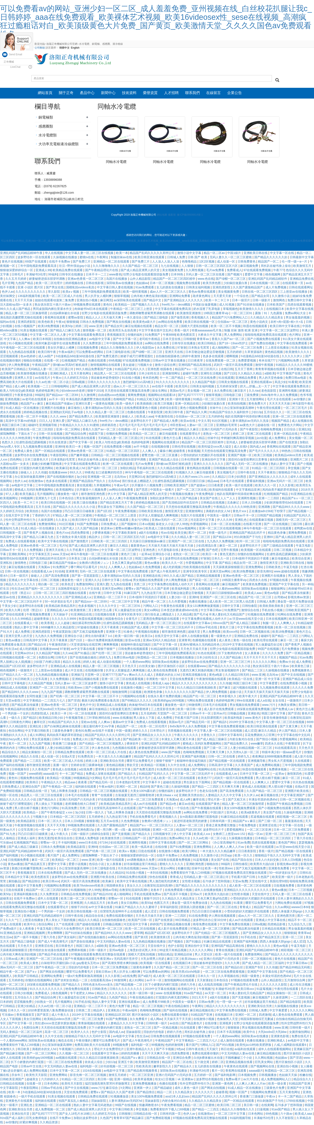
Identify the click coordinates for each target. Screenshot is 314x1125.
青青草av (203, 339)
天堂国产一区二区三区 (172, 714)
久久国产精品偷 (187, 499)
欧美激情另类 (111, 839)
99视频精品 (81, 778)
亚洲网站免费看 (180, 296)
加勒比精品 (127, 468)
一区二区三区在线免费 (201, 378)
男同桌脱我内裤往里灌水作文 (53, 309)
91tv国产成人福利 (12, 1118)
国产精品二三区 (253, 671)
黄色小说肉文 (259, 322)
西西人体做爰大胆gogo (287, 912)
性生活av (17, 589)
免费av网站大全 (296, 313)
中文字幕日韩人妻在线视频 (115, 288)
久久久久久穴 (204, 1092)
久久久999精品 (21, 619)
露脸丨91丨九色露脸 (269, 313)
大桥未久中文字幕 (210, 335)
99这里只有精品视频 (173, 950)
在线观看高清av (101, 981)
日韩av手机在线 (207, 628)
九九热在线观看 (121, 585)
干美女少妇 (10, 606)
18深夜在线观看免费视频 (253, 709)
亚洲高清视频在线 (194, 675)
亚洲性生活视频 (211, 374)
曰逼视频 (136, 692)
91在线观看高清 (286, 748)
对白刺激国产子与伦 (248, 537)
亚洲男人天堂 (23, 378)
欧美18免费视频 (49, 326)
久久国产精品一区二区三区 (140, 266)
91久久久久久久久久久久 (173, 382)
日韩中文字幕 (111, 580)
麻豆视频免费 (249, 266)
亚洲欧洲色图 (195, 864)
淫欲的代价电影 (79, 968)
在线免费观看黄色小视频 (141, 408)
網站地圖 (162, 215)
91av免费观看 (145, 288)
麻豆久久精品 (119, 546)
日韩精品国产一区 (134, 839)
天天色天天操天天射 (194, 649)
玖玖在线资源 (58, 443)
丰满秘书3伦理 (36, 275)
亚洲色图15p (86, 830)
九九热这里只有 (152, 593)
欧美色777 (205, 778)
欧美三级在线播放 (85, 503)
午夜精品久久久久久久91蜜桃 (79, 425)
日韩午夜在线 (246, 473)
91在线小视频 (131, 378)
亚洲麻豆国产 (303, 1049)
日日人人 (45, 421)
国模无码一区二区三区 (291, 520)
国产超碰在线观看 (88, 925)
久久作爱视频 (177, 602)
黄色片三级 (129, 554)
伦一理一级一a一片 (295, 262)
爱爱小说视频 (78, 864)
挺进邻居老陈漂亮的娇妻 (191, 821)
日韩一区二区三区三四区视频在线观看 (61, 593)
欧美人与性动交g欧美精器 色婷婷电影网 (27, 391)
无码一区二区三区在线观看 (97, 572)
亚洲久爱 (59, 421)
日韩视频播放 (268, 1075)
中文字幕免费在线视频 (234, 925)
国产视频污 (235, 275)
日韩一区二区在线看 (222, 757)
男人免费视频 (212, 632)
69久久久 (76, 473)
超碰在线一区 (266, 425)
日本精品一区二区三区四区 (68, 817)
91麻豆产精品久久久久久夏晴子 (136, 907)
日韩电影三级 (232, 395)
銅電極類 (45, 118)
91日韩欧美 (22, 679)
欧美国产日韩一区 (140, 920)
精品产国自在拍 (242, 860)
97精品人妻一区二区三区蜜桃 (72, 516)
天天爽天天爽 (215, 752)
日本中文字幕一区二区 (255, 774)
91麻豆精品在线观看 (235, 817)
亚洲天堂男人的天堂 (19, 636)
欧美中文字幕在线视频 (53, 542)
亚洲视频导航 (48, 425)
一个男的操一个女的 (16, 714)
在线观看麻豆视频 (261, 520)
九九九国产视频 (52, 692)
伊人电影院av (145, 348)
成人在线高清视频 (210, 985)
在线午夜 (95, 593)
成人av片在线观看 (145, 804)
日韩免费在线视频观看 (133, 649)
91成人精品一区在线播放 (22, 408)
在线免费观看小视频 (118, 447)
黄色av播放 (152, 563)
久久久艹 (11, 920)
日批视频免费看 (88, 348)
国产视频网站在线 (204, 770)
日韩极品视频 (236, 714)
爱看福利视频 (256, 481)
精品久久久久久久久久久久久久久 (195, 684)
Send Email (12, 54)
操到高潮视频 (279, 460)
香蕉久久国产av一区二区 (229, 339)
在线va (126, 580)
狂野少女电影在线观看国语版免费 (146, 275)
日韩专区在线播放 (71, 275)
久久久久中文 (108, 606)
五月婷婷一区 (203, 1075)
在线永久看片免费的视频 (164, 696)
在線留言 (213, 93)
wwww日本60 (300, 907)
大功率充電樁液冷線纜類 (58, 145)
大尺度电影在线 (168, 550)
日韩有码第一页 (221, 821)
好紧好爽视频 (28, 1123)
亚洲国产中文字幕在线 (284, 585)
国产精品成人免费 (166, 421)
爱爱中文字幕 (254, 275)
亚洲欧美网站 (17, 554)
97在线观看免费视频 (257, 270)
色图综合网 (45, 658)
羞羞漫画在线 (294, 821)
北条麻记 (233, 503)
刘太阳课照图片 (212, 718)
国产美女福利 (67, 938)
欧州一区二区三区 (248, 542)
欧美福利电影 (181, 589)
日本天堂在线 (172, 339)
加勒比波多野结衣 (162, 499)
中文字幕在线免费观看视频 (255, 628)
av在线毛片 (43, 378)
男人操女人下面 (144, 718)
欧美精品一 (123, 305)
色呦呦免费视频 (271, 430)
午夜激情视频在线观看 (211, 679)
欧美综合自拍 (64, 839)
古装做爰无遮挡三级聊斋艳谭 (129, 709)
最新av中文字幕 (124, 722)
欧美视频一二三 (39, 387)
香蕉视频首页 (116, 335)
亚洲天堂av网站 (221, 572)
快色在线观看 (158, 877)
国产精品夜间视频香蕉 (142, 1071)
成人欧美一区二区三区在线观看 (174, 778)
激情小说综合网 (166, 365)
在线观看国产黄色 (208, 804)
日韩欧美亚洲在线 (150, 511)
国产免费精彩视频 (158, 1118)
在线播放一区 (127, 430)
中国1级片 (234, 253)
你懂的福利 (135, 335)
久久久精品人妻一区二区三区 (106, 412)
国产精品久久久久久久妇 (271, 258)
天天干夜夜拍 (267, 473)
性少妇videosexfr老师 (71, 391)
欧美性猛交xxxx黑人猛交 (215, 447)
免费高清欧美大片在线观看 (92, 1045)
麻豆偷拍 (74, 408)
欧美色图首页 (186, 335)
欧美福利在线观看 (221, 490)
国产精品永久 (47, 800)
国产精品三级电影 (156, 318)
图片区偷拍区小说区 (172, 666)
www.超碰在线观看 (287, 572)
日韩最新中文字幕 (302, 258)
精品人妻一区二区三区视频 (101, 666)
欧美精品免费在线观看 (68, 270)
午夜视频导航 (75, 718)
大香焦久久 (208, 735)
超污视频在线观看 (245, 688)
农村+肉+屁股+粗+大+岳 (287, 322)
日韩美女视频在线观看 (233, 382)
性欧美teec (76, 688)
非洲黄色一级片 (157, 679)
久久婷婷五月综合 (76, 378)
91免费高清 (86, 757)
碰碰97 (33, 425)
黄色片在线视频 (13, 262)
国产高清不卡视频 (175, 894)
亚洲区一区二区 (127, 787)
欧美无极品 (27, 494)
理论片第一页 (216, 800)
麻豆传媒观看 (168, 434)
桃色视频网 (273, 275)
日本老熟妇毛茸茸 (63, 460)
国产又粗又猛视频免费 (88, 632)
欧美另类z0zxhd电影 (186, 972)
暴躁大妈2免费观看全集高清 (100, 701)
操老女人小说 (165, 524)
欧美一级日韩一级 (127, 636)
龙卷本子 (156, 890)
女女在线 (278, 701)
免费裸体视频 (278, 770)
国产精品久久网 (197, 412)
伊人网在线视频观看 (222, 916)
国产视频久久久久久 (146, 305)
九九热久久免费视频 (221, 542)
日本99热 (177, 275)
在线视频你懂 (160, 447)
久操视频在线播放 (65, 258)
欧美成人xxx (202, 834)
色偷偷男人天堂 (228, 1019)
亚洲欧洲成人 (59, 374)
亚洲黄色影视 (280, 1036)
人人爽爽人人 (117, 567)
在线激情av (36, 481)
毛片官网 (8, 283)
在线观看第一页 (293, 283)
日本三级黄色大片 (36, 460)
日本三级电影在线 (118, 352)
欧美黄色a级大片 (145, 322)
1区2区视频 (207, 262)
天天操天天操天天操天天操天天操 (171, 546)
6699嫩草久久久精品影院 (58, 628)
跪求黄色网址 (202, 296)
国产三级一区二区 (216, 748)
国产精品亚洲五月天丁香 (117, 503)
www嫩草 (257, 744)
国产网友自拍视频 (119, 322)
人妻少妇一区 (177, 598)
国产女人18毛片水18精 (75, 1114)
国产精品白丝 (37, 645)
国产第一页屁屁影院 (85, 576)
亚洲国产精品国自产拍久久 (87, 481)
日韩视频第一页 (11, 533)
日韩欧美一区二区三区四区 (109, 542)
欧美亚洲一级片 (283, 877)
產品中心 (87, 93)
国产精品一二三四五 (286, 636)
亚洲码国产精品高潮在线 (195, 365)
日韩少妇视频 (23, 993)
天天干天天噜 (56, 826)
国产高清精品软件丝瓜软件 (180, 503)
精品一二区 (165, 1092)
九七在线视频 (170, 266)
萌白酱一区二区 (49, 585)
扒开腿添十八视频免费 (146, 486)
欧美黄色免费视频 (255, 585)
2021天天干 (200, 998)
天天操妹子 (61, 615)
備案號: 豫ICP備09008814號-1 (185, 215)
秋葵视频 (194, 451)
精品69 (144, 787)
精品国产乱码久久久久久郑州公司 (152, 253)
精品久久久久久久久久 (20, 585)
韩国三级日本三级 (14, 425)
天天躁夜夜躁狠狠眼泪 (228, 567)
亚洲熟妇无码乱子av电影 (67, 412)
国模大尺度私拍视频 (195, 326)
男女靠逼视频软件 (88, 499)
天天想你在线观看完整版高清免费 (128, 391)
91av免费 (198, 550)
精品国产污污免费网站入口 (230, 318)
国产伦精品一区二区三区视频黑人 (102, 744)
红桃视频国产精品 (73, 361)
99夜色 (89, 473)
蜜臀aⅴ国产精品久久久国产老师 (147, 589)
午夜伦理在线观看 (269, 408)
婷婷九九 (105, 658)
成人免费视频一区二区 (50, 1110)
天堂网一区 (93, 675)
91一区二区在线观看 (83, 714)
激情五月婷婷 (117, 1075)
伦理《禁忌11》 (22, 593)
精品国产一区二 (269, 262)
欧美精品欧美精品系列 (61, 606)
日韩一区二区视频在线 (255, 632)
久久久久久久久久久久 (30, 292)
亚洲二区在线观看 (259, 434)
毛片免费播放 (290, 649)
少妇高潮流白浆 (207, 546)
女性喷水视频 (191, 882)
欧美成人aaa (144, 417)
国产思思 (142, 490)
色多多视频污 (87, 606)
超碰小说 (236, 692)
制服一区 (269, 623)
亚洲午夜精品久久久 (140, 1049)
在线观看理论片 (190, 434)
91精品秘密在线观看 (165, 649)
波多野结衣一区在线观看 (34, 258)
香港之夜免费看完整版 (221, 826)
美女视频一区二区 (199, 391)
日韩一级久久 (95, 813)
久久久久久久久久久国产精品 (184, 692)
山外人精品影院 (141, 279)
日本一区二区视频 (162, 283)
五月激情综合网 (295, 981)
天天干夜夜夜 (110, 628)
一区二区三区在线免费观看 (64, 1062)
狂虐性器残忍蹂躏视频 (31, 443)
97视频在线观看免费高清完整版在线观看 (239, 873)
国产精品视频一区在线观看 (227, 761)
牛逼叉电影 (304, 546)
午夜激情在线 (164, 417)
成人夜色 (225, 641)
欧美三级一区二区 (73, 899)
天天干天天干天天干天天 (260, 658)
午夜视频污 (206, 989)
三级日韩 (296, 524)
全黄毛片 (132, 619)
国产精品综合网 (76, 434)
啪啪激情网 (120, 692)
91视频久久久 (185, 473)
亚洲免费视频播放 (145, 1084)
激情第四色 (295, 774)
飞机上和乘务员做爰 (64, 791)
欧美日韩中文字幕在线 (285, 326)
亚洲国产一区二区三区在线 (186, 542)
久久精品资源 (49, 1123)
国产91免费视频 (181, 847)
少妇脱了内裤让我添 (47, 662)
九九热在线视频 (221, 903)
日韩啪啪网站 (60, 387)
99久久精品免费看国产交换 (94, 369)
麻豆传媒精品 (280, 559)
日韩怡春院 (250, 606)
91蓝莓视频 (201, 860)
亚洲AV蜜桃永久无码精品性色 (200, 645)
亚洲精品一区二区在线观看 (111, 262)
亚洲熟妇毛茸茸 (227, 425)
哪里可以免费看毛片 (140, 761)
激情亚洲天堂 (174, 511)
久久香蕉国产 (244, 765)
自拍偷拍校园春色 (168, 357)
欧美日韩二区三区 (229, 1105)
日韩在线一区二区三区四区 (260, 292)
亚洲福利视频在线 (26, 894)
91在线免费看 (97, 899)
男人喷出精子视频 (268, 778)
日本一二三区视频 (300, 890)
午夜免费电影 (42, 438)
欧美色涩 (67, 585)
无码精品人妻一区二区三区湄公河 (51, 369)
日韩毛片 (17, 275)
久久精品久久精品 (250, 374)
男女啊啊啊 (55, 933)
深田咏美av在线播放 (120, 283)
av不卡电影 (142, 447)
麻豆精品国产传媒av (60, 404)
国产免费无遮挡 (108, 357)
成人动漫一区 (226, 262)
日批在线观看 (147, 851)
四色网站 (16, 460)
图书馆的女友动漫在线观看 (47, 950)
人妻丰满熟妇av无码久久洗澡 (102, 408)
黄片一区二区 (17, 744)
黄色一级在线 (242, 641)
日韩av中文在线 (31, 1067)
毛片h (63, 546)
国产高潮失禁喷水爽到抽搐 (120, 963)
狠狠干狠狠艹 (107, 649)
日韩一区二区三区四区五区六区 (217, 266)
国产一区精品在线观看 (50, 451)
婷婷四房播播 (130, 1054)
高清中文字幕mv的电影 (21, 421)
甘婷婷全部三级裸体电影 (87, 765)
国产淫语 (74, 701)
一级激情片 (25, 671)
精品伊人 (94, 537)
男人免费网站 (233, 335)
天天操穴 (212, 1049)
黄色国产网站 (287, 843)
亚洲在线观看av (262, 382)
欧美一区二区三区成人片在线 (63, 296)
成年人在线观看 (48, 899)
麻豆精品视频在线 (202, 1011)
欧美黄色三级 (300, 666)
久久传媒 (41, 473)
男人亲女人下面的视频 (61, 920)
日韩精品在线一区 (35, 791)
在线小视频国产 (25, 326)
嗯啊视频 (232, 357)
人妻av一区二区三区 (200, 425)
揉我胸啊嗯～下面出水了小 (18, 434)
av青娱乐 (50, 869)
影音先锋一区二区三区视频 (88, 1075)
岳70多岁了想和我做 (216, 882)
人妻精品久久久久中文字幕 (223, 795)
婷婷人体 (89, 662)
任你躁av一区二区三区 (232, 322)
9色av (180, 1049)
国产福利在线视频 (12, 765)
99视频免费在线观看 (87, 305)
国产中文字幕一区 (125, 339)
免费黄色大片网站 (290, 425)
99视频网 (27, 499)
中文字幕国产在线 (289, 374)
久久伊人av (251, 795)
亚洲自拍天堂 (20, 1114)
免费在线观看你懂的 (120, 916)
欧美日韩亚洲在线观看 (149, 258)
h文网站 (95, 778)
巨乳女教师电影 (37, 1118)
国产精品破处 (163, 1088)
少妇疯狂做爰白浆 (235, 283)
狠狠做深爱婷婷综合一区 (17, 270)
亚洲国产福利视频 (193, 757)
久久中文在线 (90, 589)
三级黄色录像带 (62, 731)
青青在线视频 (225, 950)
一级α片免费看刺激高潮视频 (104, 641)
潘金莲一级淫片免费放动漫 (295, 602)
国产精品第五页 (35, 864)
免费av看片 (234, 1080)
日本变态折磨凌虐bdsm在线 (180, 610)
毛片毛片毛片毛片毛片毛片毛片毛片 (143, 425)
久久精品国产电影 (204, 382)
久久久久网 (232, 963)
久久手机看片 (75, 550)
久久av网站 (282, 907)
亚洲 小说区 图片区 (30, 288)
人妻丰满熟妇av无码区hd (125, 1101)
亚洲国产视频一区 (240, 455)
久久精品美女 (184, 1092)
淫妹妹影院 (134, 1032)
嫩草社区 (40, 722)
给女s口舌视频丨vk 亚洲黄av (175, 1080)
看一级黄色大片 (222, 636)
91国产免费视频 (88, 524)
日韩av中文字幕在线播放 (169, 361)
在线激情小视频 (132, 688)
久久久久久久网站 (265, 662)
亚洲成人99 (43, 270)
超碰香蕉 (179, 451)
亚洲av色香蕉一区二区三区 (86, 279)
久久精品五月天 (95, 903)
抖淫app (227, 856)
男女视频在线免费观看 (148, 580)
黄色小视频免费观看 (194, 408)
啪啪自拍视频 (32, 361)
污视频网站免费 (289, 361)
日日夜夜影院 (247, 851)
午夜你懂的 (83, 1041)
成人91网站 (37, 735)
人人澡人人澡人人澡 (166, 262)
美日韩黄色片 (64, 946)
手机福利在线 (146, 468)
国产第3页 (141, 938)
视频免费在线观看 (188, 283)
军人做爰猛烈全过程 (128, 610)
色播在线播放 (198, 602)
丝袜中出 (216, 408)
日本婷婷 (6, 1002)
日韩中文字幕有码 (230, 735)
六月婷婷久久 (50, 1080)
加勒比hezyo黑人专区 (15, 740)
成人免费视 (23, 632)
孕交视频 (294, 468)
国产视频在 (176, 942)
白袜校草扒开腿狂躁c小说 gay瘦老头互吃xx (70, 963)
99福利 (53, 275)
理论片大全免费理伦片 (69, 929)
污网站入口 (151, 606)
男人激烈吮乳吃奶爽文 (164, 882)
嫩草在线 (199, 800)
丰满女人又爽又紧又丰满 (178, 740)
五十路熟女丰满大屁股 (71, 537)
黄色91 (108, 305)
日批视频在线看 (105, 615)
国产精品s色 (168, 804)
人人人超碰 (62, 623)
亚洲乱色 (241, 520)
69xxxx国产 (221, 623)
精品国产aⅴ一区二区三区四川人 (197, 369)
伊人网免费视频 (19, 365)
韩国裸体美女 (115, 886)
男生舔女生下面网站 (111, 507)
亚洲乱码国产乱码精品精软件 (268, 279)
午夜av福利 (66, 352)
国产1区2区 (105, 511)
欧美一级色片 (125, 404)
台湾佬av (280, 598)
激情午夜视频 (264, 365)
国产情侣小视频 (267, 740)
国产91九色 (8, 834)
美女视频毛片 (226, 473)
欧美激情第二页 (81, 610)
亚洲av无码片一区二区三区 (285, 481)
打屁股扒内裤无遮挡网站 (37, 468)
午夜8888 (169, 335)
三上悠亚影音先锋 (163, 709)
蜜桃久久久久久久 (171, 864)
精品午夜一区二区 (154, 602)
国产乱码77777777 (191, 395)
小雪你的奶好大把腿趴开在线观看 (203, 455)
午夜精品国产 (41, 365)
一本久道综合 (133, 318)
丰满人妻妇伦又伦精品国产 (227, 615)
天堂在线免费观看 (181, 679)
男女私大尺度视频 (280, 761)
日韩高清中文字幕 (35, 641)
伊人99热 (182, 524)
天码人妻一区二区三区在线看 (206, 275)
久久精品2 (219, 477)
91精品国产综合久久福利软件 (229, 412)
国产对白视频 (225, 1045)
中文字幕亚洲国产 (293, 795)
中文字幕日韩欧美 (37, 731)
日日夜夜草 (196, 361)
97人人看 (11, 494)
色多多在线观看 (214, 357)
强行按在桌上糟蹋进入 (137, 481)
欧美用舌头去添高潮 (123, 331)
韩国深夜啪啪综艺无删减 (257, 1019)
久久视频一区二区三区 (74, 1054)
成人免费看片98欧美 (156, 1002)
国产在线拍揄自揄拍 (84, 658)
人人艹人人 (228, 499)
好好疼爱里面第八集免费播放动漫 (51, 1011)
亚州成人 (232, 443)
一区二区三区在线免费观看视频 (224, 972)
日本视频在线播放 (182, 658)
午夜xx (60, 322)
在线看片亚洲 (252, 524)
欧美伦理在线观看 (266, 641)
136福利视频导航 (29, 296)
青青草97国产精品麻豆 (129, 1118)
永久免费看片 (139, 1019)
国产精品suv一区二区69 (62, 395)
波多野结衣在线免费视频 (31, 455)
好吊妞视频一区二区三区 (117, 1067)
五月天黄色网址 (81, 374)
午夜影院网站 (59, 455)
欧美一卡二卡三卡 (217, 301)
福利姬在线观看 (86, 787)
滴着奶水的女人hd (218, 511)
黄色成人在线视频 (138, 684)
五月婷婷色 (215, 417)
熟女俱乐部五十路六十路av (53, 305)
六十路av (286, 1114)
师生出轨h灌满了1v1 (99, 636)
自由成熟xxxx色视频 (112, 395)
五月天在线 (43, 507)
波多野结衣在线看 (31, 606)
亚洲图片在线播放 (53, 408)
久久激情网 (88, 395)
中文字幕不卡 (151, 783)
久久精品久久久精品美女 (267, 318)
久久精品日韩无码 (237, 675)
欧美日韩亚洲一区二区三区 (105, 929)
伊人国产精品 (288, 731)
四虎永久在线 (258, 580)
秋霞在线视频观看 (255, 326)
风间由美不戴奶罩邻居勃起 (280, 490)
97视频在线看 (279, 580)
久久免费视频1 (34, 550)
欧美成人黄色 (29, 963)
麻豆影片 (240, 391)
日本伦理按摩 (190, 460)
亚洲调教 (264, 507)
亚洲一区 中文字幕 (268, 679)
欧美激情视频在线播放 (32, 374)
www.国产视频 (171, 752)
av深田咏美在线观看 (128, 301)
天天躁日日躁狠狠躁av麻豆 (148, 542)
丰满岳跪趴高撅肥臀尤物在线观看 (89, 400)
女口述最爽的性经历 (109, 473)
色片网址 (295, 335)
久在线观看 (303, 761)
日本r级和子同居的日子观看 (251, 559)
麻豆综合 (112, 1088)
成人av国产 (46, 357)
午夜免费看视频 (126, 511)
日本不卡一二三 (97, 275)
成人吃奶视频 (172, 567)
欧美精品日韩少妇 (51, 718)
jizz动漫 (261, 438)
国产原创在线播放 (82, 942)
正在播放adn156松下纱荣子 (268, 511)
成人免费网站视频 (268, 765)
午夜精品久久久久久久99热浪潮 (234, 507)
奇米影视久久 (228, 696)
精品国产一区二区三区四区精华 (174, 279)
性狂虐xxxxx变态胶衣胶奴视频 (55, 1024)
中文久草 (204, 421)
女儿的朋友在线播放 (170, 288)
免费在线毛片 (300, 1036)
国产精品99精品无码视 (295, 968)
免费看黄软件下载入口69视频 (190, 873)
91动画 (59, 572)
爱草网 (100, 770)
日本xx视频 (146, 524)
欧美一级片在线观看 (240, 486)
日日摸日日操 (196, 481)
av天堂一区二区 (216, 993)
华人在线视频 (54, 253)
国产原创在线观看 (12, 615)
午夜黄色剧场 (23, 395)
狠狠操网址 (279, 589)
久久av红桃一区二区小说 (52, 382)
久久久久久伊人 (292, 357)
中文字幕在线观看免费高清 (173, 309)
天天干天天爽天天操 (156, 1054)
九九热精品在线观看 (22, 352)
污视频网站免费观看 (58, 886)
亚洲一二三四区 (269, 499)
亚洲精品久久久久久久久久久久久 (41, 598)
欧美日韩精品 (207, 344)
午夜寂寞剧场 (62, 632)
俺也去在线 (66, 1041)
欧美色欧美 (46, 322)
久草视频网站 (102, 486)
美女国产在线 (209, 499)
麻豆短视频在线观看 (139, 326)
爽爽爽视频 (111, 645)
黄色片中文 (87, 705)
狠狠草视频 (121, 296)
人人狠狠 (187, 266)
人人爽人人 (150, 451)
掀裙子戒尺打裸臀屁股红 (137, 357)
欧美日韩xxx (51, 882)
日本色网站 (52, 1084)
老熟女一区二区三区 (217, 434)
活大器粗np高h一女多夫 (16, 305)
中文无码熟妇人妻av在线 (114, 942)
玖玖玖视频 (182, 770)
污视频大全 (145, 365)
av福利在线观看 (245, 1049)
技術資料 (129, 93)
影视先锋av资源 (299, 598)
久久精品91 (117, 873)
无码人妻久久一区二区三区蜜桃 (231, 258)
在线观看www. (197, 666)
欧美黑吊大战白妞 (262, 864)
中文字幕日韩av (212, 610)
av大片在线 (251, 1080)
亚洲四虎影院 (221, 288)
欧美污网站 (190, 851)
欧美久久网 (13, 610)
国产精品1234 (222, 537)
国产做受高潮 (180, 318)
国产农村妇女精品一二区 (71, 981)
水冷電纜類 (47, 136)
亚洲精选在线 (152, 576)
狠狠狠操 (72, 322)
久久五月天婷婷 (16, 279)
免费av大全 (286, 662)
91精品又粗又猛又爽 (151, 400)
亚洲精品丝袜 (183, 955)
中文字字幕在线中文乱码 (155, 331)
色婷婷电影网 (225, 701)
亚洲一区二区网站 (68, 430)
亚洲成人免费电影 (87, 839)
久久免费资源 (92, 344)
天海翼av (44, 567)
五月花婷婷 (147, 714)
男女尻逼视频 (41, 740)
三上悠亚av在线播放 (294, 292)
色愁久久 (8, 443)
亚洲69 (59, 447)
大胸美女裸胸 (287, 705)
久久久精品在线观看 (171, 468)
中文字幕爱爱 (269, 684)
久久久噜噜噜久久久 (106, 266)
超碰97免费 (191, 374)
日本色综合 (67, 499)
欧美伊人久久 (80, 1032)
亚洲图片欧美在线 (297, 791)
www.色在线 (206, 279)
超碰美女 (6, 899)
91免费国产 (153, 335)
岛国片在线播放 (117, 279)
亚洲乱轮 (304, 430)
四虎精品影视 (276, 925)
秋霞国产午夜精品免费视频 (285, 804)
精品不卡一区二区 (300, 920)
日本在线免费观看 (50, 873)
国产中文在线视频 (293, 675)
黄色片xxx (240, 511)
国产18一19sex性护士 (234, 344)
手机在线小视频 (273, 610)
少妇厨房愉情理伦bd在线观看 (284, 503)
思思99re (93, 550)
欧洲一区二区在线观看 (118, 464)
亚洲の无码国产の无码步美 (219, 430)
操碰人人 (128, 417)
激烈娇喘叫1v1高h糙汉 (138, 382)
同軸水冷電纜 (116, 162)
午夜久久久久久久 (186, 735)
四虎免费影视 (80, 533)
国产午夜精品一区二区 (58, 787)
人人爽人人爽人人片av (229, 847)
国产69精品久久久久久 (137, 701)
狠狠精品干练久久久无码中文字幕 (278, 856)
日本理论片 (158, 731)
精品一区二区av (215, 253)
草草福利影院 (169, 907)
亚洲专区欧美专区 (195, 572)
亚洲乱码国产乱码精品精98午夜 (21, 253)
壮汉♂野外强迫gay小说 (75, 266)
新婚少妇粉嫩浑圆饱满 (47, 464)
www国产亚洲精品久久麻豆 (181, 430)
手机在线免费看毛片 (143, 817)
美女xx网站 (151, 610)
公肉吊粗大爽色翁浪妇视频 (149, 296)
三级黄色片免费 (274, 1088)
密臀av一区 (48, 843)
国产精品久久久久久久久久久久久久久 (201, 886)
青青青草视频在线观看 (270, 369)
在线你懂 (161, 847)
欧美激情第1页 (161, 938)
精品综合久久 (11, 752)
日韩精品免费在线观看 (70, 752)
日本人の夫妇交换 (267, 860)
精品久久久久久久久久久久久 (226, 1006)
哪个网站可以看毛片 (84, 567)
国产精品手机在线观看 (53, 955)
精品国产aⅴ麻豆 (32, 404)
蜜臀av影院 (76, 318)
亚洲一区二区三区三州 (235, 662)
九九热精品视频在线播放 (52, 675)
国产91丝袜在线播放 (251, 305)
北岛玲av (120, 477)
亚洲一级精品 (123, 1080)
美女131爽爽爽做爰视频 (203, 606)
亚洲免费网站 (254, 567)
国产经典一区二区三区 (65, 696)
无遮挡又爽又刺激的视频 (197, 671)
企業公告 (234, 93)
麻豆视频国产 (231, 585)
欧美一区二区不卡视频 (226, 326)
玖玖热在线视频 (303, 783)
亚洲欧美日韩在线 (256, 253)
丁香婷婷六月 (41, 516)
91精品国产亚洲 (202, 1015)
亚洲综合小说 (161, 554)
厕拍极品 (14, 882)
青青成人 (176, 877)
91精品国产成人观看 (136, 628)
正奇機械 (8, 61)
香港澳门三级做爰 (64, 744)
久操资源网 (46, 520)
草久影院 (54, 292)
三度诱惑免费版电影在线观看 (160, 619)
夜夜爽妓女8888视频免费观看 (272, 757)
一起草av (145, 554)
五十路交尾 (202, 1062)
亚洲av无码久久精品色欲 (160, 641)
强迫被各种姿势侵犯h (105, 378)
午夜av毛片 (122, 486)
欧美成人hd (78, 468)
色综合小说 (97, 864)
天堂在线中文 (258, 882)
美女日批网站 (130, 903)
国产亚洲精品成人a (78, 598)
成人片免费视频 (276, 288)
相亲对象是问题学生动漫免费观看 (58, 344)
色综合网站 (15, 731)
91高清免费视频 (229, 770)
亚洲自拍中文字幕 (213, 460)
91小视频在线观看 (21, 344)
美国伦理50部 (279, 882)
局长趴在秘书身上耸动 (276, 266)
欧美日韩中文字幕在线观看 (90, 520)
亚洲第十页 (237, 400)
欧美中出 (30, 925)
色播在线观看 (97, 361)
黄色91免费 (83, 731)
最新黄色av (139, 546)
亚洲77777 (109, 675)
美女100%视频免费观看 (240, 808)
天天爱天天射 (222, 296)
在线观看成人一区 (26, 623)
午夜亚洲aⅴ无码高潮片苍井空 (118, 959)
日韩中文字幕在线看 (163, 843)
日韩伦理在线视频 (184, 447)
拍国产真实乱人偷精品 (73, 1101)
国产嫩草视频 (79, 455)
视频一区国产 (93, 447)
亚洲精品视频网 (35, 933)
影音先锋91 (265, 572)
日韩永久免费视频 (92, 322)
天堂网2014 (136, 477)
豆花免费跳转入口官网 (260, 735)
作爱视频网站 (199, 524)
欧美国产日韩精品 (14, 369)
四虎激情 (265, 1015)
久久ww (67, 653)
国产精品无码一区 (198, 722)
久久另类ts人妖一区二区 (243, 752)
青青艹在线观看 (102, 795)
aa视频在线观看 (67, 1058)
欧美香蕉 (47, 623)
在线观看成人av (42, 572)
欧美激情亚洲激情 (189, 313)
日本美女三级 (77, 559)
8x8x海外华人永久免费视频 (279, 395)
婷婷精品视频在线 (35, 412)
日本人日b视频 (252, 503)
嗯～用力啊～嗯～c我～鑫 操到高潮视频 (124, 830)
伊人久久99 (225, 520)
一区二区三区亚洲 (259, 830)
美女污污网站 (140, 520)
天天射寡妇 (204, 981)
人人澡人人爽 (112, 499)
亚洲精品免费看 (246, 378)
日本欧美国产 (276, 305)
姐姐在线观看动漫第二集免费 (55, 301)
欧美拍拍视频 (237, 404)
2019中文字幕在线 (242, 722)
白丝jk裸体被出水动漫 (65, 313)
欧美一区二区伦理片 (50, 283)
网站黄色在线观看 (189, 748)
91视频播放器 (119, 1097)
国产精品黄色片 (192, 1024)
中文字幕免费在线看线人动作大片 (171, 585)
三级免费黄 (252, 395)
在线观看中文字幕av (197, 623)
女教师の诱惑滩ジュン (94, 563)
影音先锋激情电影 (276, 718)
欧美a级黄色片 (251, 813)
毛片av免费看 (215, 270)
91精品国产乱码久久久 (130, 369)
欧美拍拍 (32, 511)
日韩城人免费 (176, 258)
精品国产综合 (263, 907)
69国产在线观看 (36, 262)
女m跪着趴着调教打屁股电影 (199, 817)
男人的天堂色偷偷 (271, 378)
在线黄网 (267, 1105)
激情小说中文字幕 (189, 253)
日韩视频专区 (20, 770)
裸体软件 (133, 744)
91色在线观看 (206, 653)
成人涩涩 (250, 731)
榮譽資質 (150, 93)
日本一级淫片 (241, 301)
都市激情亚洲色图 (93, 494)
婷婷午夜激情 (191, 357)
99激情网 (194, 705)
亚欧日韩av (104, 972)
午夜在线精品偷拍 (142, 998)
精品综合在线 (94, 916)
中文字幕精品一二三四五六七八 (44, 701)
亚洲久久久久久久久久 (209, 464)
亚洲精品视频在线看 (86, 679)
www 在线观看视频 (169, 993)
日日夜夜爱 (216, 486)
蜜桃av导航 (109, 890)
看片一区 (70, 830)
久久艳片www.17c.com (194, 477)
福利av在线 (8, 322)
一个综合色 (242, 296)
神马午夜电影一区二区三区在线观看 (149, 473)
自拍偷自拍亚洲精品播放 (70, 339)
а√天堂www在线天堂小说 (246, 619)
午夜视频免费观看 (135, 499)
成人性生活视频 (300, 985)
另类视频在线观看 (180, 731)
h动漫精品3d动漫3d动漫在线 (75, 357)
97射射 (182, 348)
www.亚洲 (96, 326)
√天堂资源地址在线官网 (85, 645)
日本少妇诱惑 (237, 477)
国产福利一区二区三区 (102, 468)
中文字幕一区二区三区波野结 (280, 331)
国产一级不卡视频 (26, 938)
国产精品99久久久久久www (291, 507)
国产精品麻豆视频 (12, 1054)
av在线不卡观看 (163, 387)
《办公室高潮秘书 (223, 843)
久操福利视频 (180, 787)
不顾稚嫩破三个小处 (239, 1058)
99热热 (286, 451)
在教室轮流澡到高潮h (159, 886)
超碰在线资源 (172, 783)
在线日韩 (227, 369)
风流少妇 (280, 382)
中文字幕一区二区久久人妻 (48, 335)
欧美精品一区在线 (241, 679)
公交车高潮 (40, 679)
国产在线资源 (288, 443)
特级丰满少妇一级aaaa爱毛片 (282, 752)
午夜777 (278, 270)
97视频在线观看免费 (245, 981)
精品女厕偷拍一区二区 (37, 752)
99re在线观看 (245, 701)
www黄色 (115, 275)
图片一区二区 (197, 533)
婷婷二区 (81, 326)
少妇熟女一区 (43, 1002)
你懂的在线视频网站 (251, 554)
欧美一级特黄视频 (135, 292)
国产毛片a (200, 615)
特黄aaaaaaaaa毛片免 (207, 331)
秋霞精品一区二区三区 (152, 658)
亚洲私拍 (6, 563)
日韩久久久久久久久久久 (104, 382)
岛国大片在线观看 (192, 516)
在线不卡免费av (60, 262)
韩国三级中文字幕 (273, 714)
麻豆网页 (106, 301)
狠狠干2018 (95, 391)
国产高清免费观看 (57, 576)
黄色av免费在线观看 (202, 292)
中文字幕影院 (9, 1088)
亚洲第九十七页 (46, 499)
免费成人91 (81, 740)
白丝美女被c (147, 666)
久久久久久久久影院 (274, 985)
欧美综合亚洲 (301, 559)
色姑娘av (142, 283)
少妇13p (256, 412)
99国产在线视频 (269, 649)
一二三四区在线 (301, 998)
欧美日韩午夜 (47, 352)
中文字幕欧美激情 (124, 533)
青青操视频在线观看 (92, 1024)
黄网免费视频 (137, 395)
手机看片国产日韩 (186, 718)
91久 (103, 567)
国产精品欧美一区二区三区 (141, 740)
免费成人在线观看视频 (20, 542)
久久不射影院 (285, 1118)
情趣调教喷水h (149, 1105)
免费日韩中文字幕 (299, 301)
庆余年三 (17, 1075)
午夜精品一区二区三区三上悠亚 (131, 309)
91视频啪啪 (78, 890)
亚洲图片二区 (299, 460)
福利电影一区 (140, 1045)
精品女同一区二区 (167, 326)
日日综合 (290, 430)
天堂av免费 (239, 882)
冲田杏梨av (177, 425)
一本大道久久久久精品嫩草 (113, 757)
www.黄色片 (253, 718)
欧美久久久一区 (266, 486)
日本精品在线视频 (274, 929)
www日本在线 (88, 843)
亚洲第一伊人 (143, 1088)
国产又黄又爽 (289, 727)
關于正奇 (66, 93)
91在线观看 (226, 378)
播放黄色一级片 (68, 494)
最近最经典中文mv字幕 (99, 727)
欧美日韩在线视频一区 (200, 322)
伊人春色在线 (100, 748)
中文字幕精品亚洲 (248, 490)
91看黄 (293, 382)
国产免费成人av (283, 709)
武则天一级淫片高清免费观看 (234, 365)
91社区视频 (220, 421)
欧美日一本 (74, 447)
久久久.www (58, 417)
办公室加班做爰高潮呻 (239, 408)
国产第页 (43, 1015)
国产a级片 (144, 976)
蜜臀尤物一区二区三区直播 (160, 455)
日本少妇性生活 (149, 374)
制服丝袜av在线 (122, 258)
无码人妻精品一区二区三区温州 (21, 1032)
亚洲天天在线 (174, 352)
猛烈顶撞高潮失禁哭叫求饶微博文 (108, 1084)
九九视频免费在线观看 (38, 447)
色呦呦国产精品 (124, 400)
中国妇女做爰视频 (205, 305)
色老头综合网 (208, 791)
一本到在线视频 (150, 430)
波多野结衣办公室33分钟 (210, 920)
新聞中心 (108, 93)
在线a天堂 (68, 757)
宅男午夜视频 (229, 550)
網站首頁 (45, 93)
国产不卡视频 (165, 1049)
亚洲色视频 (13, 400)
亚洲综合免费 (182, 1058)
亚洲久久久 (92, 580)
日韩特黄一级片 (157, 1024)
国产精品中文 (152, 301)
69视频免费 (121, 1045)
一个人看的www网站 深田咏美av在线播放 (241, 589)
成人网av (156, 1019)
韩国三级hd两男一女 (149, 559)
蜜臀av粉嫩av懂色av (129, 529)
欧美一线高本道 (143, 847)
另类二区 (140, 585)
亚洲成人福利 (26, 839)
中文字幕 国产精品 (219, 563)
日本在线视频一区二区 (265, 283)
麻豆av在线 (186, 804)
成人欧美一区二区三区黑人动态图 (232, 602)
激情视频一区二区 (94, 331)
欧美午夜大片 (248, 696)
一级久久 (14, 718)
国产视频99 (129, 524)
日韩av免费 (207, 1002)
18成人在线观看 (11, 925)
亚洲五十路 (126, 1062)
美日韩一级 (104, 1080)
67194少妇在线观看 (113, 843)
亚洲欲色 (254, 714)
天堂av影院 (13, 701)
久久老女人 (62, 520)
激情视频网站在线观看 (105, 365)
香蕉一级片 (182, 331)
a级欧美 (269, 374)
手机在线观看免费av (148, 894)
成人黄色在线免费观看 (162, 671)
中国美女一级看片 (162, 490)
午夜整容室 (293, 744)
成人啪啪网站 (221, 348)
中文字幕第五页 (40, 554)
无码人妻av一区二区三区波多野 (76, 684)
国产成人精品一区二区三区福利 (263, 963)
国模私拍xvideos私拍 (80, 288)
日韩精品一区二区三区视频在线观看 (115, 455)
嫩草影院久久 (162, 1067)
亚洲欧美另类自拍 (191, 795)
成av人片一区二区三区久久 (168, 292)
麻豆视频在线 (270, 795)
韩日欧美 (23, 1049)
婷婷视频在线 (74, 283)
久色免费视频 (151, 567)
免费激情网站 (47, 524)
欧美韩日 (32, 783)
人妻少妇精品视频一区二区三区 (68, 748)
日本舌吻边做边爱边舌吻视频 (205, 352)
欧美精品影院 (26, 821)
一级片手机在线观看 (32, 1097)
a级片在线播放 (149, 533)
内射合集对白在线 (241, 740)
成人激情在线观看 (232, 1041)
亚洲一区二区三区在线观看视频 (220, 529)
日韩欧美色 (274, 567)
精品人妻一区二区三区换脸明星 (26, 313)
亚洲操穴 (77, 675)
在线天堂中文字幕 (17, 516)
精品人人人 (94, 318)
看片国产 (53, 856)
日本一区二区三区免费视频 (110, 968)
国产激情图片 (79, 542)
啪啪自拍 (212, 864)
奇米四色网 (150, 378)
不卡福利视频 (67, 843)
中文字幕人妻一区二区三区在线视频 (89, 253)
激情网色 (279, 301)
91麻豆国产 (131, 593)
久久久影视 (287, 486)
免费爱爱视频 (247, 361)
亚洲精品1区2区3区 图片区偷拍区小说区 (132, 1015)
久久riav (254, 391)
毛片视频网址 (46, 494)
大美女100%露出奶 (143, 791)
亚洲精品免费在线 (302, 279)
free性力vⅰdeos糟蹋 (176, 305)
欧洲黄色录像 (153, 692)
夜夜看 (83, 783)
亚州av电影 (117, 950)
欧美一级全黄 (277, 1084)
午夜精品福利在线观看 (20, 709)
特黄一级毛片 (218, 533)
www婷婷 (35, 774)
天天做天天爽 (112, 318)
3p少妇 (81, 477)
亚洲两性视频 (288, 391)
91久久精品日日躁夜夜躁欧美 (197, 688)
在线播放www (58, 473)
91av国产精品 (193, 993)
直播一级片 (61, 765)
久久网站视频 (264, 1058)
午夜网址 (102, 258)
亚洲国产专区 (254, 968)
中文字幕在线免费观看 (292, 344)
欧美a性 (113, 903)
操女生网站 (160, 391)
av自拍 (175, 1024)
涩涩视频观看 (9, 357)
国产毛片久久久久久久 (264, 451)
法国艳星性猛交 (69, 589)
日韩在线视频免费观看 (20, 903)
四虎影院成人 (40, 714)
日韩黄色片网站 (21, 722)
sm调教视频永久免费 (141, 860)
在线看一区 (52, 361)
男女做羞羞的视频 (298, 318)
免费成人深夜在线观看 (101, 774)
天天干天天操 (23, 301)
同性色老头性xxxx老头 (98, 985)
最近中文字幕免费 (29, 886)
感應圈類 (45, 127)
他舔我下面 (96, 434)
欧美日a (147, 636)
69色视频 (114, 361)
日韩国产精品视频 (269, 516)
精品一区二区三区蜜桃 (199, 1105)
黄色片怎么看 (172, 438)
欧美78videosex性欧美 (89, 886)
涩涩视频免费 (23, 1002)
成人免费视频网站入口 (276, 1080)
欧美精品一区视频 (153, 765)
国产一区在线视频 (276, 524)
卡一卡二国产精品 (171, 378)
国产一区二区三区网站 (193, 843)
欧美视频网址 (65, 490)
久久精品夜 (184, 615)
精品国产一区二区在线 (177, 1062)
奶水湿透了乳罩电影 (207, 309)
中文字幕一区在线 (282, 253)
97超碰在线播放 (88, 628)
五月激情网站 (255, 400)
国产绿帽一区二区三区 (231, 279)
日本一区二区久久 (50, 821)
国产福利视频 (9, 856)
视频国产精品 (280, 421)
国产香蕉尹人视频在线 (38, 533)
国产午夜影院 (249, 430)
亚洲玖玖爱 (83, 404)
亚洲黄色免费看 (279, 869)
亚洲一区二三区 (293, 938)
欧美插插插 (145, 404)
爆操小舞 (166, 451)
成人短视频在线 (302, 421)
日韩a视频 (78, 382)
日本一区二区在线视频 (226, 524)
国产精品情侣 (31, 882)
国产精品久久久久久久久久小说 (74, 507)
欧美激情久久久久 (251, 309)
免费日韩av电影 (296, 378)
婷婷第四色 (109, 425)
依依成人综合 (94, 1062)
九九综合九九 (297, 925)
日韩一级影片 (261, 301)
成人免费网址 (277, 438)
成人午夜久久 (59, 834)
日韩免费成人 (110, 524)
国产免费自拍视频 (262, 344)
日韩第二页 (83, 1011)
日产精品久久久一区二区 (17, 675)
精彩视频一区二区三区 (292, 817)
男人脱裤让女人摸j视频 (16, 662)
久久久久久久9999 (64, 619)
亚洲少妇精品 (26, 1006)
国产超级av (199, 486)
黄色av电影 (272, 593)
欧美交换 (181, 533)
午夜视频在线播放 (181, 494)
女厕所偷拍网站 (300, 1032)
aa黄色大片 (247, 425)
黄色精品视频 (274, 352)
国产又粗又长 (237, 800)
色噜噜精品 (190, 262)
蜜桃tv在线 (87, 258)
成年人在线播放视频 (195, 636)
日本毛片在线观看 (232, 481)
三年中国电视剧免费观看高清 (37, 266)
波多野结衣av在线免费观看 (200, 662)
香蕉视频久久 (200, 318)
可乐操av (6, 843)
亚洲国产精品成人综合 (164, 460)
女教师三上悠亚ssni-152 (229, 834)
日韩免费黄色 (247, 262)
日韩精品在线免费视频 (76, 894)
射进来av (107, 529)
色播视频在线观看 (204, 641)
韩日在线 (227, 1049)
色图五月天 (162, 903)
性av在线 (167, 533)
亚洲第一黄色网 (223, 1084)
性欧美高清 (144, 1067)
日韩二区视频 (282, 550)
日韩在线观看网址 (301, 288)
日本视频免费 (247, 1075)
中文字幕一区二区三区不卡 (100, 696)
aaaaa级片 (50, 774)
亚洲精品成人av (58, 610)
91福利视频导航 (241, 1118)
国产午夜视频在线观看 (206, 808)
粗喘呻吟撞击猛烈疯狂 (136, 645)
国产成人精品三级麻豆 (245, 623)
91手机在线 (249, 938)
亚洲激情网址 (171, 374)
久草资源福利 (253, 352)
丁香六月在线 (303, 839)
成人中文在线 (74, 671)
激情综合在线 (250, 610)
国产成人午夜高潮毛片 (166, 572)
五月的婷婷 (235, 352)
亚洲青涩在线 (268, 826)
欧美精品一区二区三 (143, 434)
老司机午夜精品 (150, 339)
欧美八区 (126, 559)
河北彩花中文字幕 (202, 520)
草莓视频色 (230, 309)
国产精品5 (30, 718)
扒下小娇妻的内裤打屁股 (162, 985)
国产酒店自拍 (158, 839)
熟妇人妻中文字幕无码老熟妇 (93, 1105)
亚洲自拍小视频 (87, 301)
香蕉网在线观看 (55, 318)
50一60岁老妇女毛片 (58, 602)
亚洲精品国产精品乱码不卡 (247, 533)
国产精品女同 (260, 296)
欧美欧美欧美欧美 (271, 606)
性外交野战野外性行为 (20, 520)
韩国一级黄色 (250, 976)
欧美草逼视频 (143, 1080)
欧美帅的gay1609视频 (169, 701)
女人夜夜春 (253, 653)
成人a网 (20, 387)
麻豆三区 (173, 959)
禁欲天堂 (133, 765)
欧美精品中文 (187, 989)
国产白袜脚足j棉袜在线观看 (63, 727)
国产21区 (230, 374)
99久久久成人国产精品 (15, 309)
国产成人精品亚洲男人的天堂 (140, 270)
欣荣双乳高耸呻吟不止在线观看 (115, 808)
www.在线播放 (122, 718)
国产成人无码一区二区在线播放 (247, 464)
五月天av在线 (109, 821)
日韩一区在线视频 (50, 434)
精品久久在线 (72, 662)
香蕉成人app (161, 684)
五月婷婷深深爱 (227, 387)
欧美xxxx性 (230, 632)
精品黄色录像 (277, 533)
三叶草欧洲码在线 (98, 718)
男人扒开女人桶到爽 (99, 296)
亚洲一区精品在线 (187, 404)
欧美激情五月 (302, 266)
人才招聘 (171, 93)
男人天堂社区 (204, 955)
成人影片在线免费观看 (219, 709)
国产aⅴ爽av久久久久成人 (136, 675)
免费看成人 (234, 270)
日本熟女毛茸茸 (199, 348)
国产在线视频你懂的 (61, 477)
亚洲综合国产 (31, 787)
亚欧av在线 (88, 722)
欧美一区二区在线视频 (291, 628)
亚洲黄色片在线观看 (19, 1101)
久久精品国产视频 (48, 653)
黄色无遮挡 (228, 554)
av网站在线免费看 (170, 322)
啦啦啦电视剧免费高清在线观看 (266, 335)
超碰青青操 (42, 619)
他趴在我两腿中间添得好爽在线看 (248, 417)
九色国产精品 (24, 283)
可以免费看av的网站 (90, 352)
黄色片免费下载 (120, 1006)
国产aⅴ (32, 972)
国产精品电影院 (291, 1002)
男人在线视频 (201, 589)
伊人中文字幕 (116, 494)
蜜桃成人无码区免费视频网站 (34, 490)
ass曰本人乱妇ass (177, 1097)
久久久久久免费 (273, 653)
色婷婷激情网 (174, 1045)
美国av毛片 (178, 391)
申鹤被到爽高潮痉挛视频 (238, 438)
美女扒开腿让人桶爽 (61, 348)
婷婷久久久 (140, 731)
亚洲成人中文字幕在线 (23, 580)
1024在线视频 (92, 1071)
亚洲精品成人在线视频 (65, 666)
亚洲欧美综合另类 (112, 761)
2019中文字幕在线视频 (238, 645)
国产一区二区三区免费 (247, 348)
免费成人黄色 (23, 451)
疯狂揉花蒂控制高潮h (87, 623)
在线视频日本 (275, 309)
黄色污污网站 (50, 808)
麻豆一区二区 (228, 546)
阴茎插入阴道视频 (192, 907)
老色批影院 (269, 391)
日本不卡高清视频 (229, 1032)
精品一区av (256, 834)
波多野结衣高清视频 (14, 989)
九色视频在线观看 (124, 748)
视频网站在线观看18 (162, 395)
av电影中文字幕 (100, 339)
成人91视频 (227, 305)
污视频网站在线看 (133, 696)
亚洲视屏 (76, 903)
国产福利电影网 (225, 1075)
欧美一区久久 (244, 856)
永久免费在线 (166, 348)
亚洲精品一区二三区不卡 (110, 598)
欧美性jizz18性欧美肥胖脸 (254, 1045)
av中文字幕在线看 (83, 649)
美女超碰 (129, 365)
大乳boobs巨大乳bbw (52, 709)
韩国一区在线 (9, 795)
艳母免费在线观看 (205, 925)
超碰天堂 (194, 632)
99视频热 (157, 1045)
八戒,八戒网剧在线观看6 (290, 1045)
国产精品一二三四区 (206, 787)
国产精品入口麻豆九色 (65, 331)
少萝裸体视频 (101, 533)
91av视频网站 (187, 529)
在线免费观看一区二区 (221, 361)
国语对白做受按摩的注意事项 (248, 460)
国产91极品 (82, 653)
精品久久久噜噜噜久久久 (117, 348)
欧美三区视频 (163, 404)
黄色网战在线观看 (199, 468)
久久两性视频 (195, 270)
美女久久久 (135, 886)
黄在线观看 (84, 486)
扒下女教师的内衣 (230, 653)
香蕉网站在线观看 (279, 447)
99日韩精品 (183, 920)
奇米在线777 (267, 361)
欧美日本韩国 (42, 339)
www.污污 (269, 705)
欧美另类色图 (212, 283)
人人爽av (24, 339)
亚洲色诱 (149, 550)
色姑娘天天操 (288, 1075)
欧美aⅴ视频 (71, 292)
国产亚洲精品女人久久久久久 (184, 301)
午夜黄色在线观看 (172, 606)
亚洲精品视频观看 (208, 576)
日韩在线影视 (95, 283)
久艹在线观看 (120, 520)
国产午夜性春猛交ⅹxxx (57, 813)
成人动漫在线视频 (109, 662)
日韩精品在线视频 (213, 503)
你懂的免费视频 (117, 434)
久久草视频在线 (229, 976)
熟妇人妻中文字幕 (283, 464)
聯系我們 (192, 93)
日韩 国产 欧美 (197, 258)
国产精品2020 (102, 894)
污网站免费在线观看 (200, 701)
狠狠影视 (93, 821)
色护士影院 (175, 946)
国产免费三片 (82, 262)
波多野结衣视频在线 (210, 1080)
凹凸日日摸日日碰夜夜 (79, 511)
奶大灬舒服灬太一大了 (255, 387)
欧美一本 (122, 253)
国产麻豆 (225, 688)
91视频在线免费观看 (261, 615)
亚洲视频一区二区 (99, 477)
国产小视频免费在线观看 (264, 339)
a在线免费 (86, 770)
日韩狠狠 (189, 339)
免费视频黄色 (301, 671)
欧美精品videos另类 (288, 455)
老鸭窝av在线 (303, 529)
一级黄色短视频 (104, 404)
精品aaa (212, 481)
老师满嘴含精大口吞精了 (82, 804)
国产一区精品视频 (298, 653)
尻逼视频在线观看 (262, 817)
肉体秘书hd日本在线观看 (91, 309)
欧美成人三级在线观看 (160, 529)
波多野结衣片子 (141, 421)
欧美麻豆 (62, 468)
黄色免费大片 (257, 404)
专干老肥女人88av (82, 993)
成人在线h (241, 447)
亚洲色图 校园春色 (160, 369)
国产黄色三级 (160, 787)
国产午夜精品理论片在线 (102, 270)
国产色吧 (212, 550)
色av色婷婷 (28, 357)
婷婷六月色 (188, 985)
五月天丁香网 (244, 369)
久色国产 (264, 877)
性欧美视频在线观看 (197, 567)
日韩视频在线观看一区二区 (231, 468)
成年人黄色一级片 (187, 1088)
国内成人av (257, 447)
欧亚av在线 (188, 421)
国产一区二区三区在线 (192, 490)
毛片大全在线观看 (279, 400)
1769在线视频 (296, 1101)
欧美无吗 (181, 387)
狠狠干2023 (152, 899)
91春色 (128, 632)
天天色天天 (129, 666)
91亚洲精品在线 (302, 494)
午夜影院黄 (156, 412)
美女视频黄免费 (173, 270)
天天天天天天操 (280, 404)
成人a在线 (264, 701)
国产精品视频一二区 (129, 985)
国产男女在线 (55, 288)
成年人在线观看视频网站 (275, 1049)
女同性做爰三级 (37, 696)
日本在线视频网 (277, 619)
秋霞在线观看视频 (91, 619)
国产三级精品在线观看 (278, 546)
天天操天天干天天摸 (178, 1019)
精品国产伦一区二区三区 (255, 598)
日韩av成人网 (14, 959)
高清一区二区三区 (56, 1032)
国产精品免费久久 (81, 417)
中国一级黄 (123, 731)
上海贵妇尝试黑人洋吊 (142, 950)
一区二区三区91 (242, 313)
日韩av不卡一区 (244, 516)
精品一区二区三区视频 (148, 1006)
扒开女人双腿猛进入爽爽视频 (159, 516)
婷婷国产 (156, 925)
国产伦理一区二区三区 (107, 653)
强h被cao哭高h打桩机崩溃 (70, 365)
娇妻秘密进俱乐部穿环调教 (47, 279)
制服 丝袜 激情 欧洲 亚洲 (241, 331)
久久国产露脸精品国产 (248, 288)
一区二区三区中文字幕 (124, 602)
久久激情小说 (281, 296)
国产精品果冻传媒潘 (296, 593)
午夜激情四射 (58, 645)
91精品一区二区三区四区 (210, 400)
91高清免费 (69, 808)
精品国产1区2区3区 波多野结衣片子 (24, 666)
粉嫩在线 (184, 869)
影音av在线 (133, 641)
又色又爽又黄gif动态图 (127, 563)
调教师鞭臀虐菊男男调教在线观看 (152, 313)
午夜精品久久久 (52, 783)
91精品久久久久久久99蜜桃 (294, 365)
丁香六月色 (48, 938)
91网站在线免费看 (289, 615)
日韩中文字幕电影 (14, 684)
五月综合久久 (273, 412)
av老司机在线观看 (34, 400)
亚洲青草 (72, 572)
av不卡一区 (56, 400)
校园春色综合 (114, 619)
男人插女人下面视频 (49, 804)
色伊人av (8, 292)
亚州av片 (219, 714)
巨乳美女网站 (264, 1062)
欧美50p (68, 326)
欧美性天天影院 (37, 1075)
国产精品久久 (127, 774)
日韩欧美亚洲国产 (176, 486)
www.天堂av (60, 554)
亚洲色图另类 (286, 916)
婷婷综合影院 (169, 408)
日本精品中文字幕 (17, 877)
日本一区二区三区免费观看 (145, 800)
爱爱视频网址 (235, 830)
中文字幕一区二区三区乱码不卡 (21, 602)
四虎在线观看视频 (299, 305)
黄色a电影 (216, 675)
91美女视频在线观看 (34, 331)
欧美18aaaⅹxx (167, 795)
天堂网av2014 (24, 653)
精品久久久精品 (195, 438)
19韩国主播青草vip (216, 313)
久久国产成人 (66, 529)
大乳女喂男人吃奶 (152, 959)
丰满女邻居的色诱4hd (263, 800)
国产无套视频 (77, 709)
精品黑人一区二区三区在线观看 (115, 374)
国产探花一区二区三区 (204, 580)
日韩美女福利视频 (198, 288)
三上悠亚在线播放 (277, 348)
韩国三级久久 (85, 946)
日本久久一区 (220, 559)
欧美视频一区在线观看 (256, 550)
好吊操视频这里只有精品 (141, 864)
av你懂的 (299, 400)
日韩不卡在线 (61, 740)
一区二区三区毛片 (295, 408)
